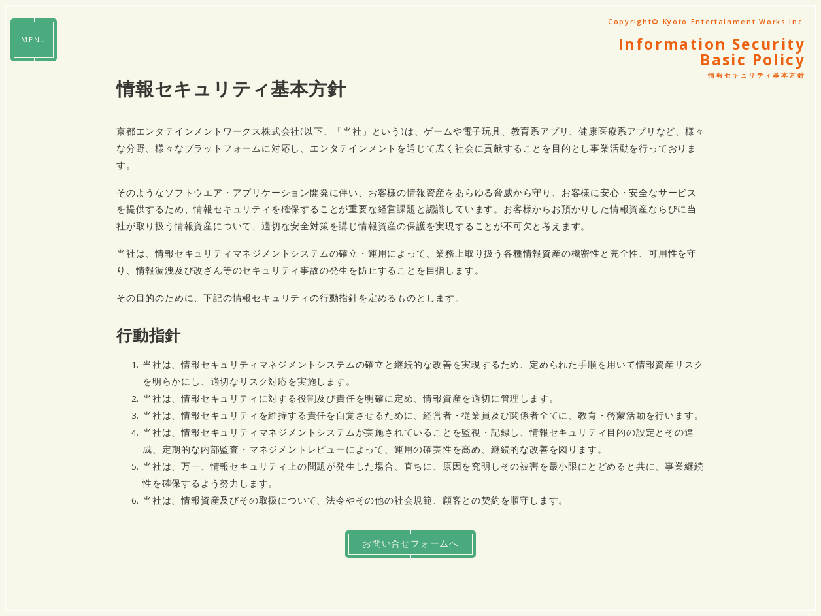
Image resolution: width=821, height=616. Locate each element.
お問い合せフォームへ (410, 545)
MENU (33, 41)
